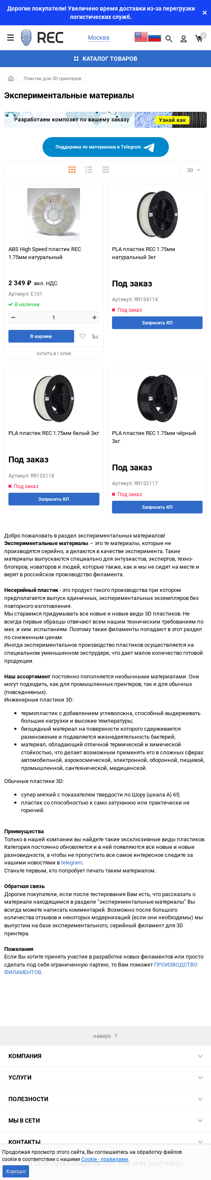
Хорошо (16, 1171)
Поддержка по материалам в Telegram (105, 147)
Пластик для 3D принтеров (52, 78)
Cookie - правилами (104, 1159)
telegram (71, 862)
